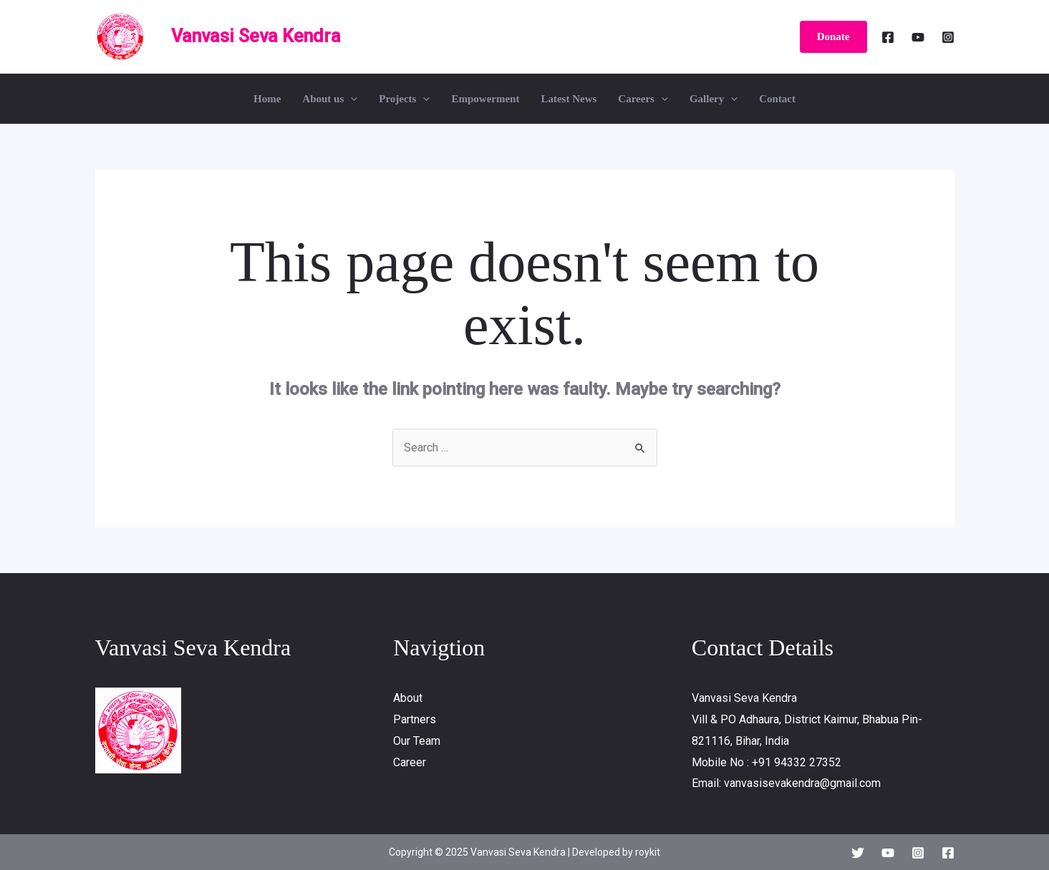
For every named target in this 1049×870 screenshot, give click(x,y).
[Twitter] (857, 852)
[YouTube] (918, 37)
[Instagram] (948, 37)
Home (267, 98)
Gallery (714, 99)
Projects (404, 99)
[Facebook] (887, 37)
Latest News (568, 98)
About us (329, 99)
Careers (643, 99)
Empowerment (485, 98)
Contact (777, 98)
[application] (350, 99)
